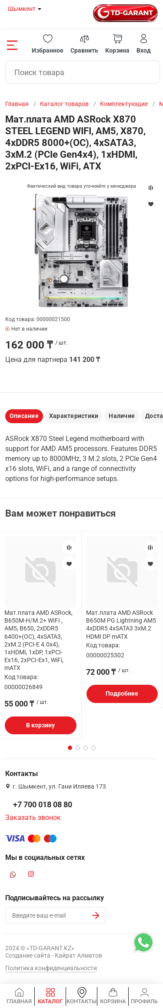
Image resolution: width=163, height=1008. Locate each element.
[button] (47, 44)
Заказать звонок (33, 817)
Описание (24, 415)
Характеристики (73, 415)
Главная (17, 103)
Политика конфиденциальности (51, 968)
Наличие (122, 415)
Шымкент (22, 8)
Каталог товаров (64, 103)
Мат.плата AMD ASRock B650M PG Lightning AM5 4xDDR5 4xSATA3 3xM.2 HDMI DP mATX (121, 624)
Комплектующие (124, 103)
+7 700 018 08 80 (42, 804)
